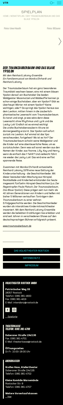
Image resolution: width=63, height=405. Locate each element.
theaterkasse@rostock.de (27, 342)
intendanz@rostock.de (25, 302)
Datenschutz (31, 258)
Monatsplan (17, 16)
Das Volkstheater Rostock (31, 251)
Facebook (7, 310)
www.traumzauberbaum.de (17, 226)
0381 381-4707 (23, 387)
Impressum (31, 265)
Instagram (14, 310)
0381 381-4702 (23, 374)
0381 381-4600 (23, 296)
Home (6, 16)
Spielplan (31, 12)
